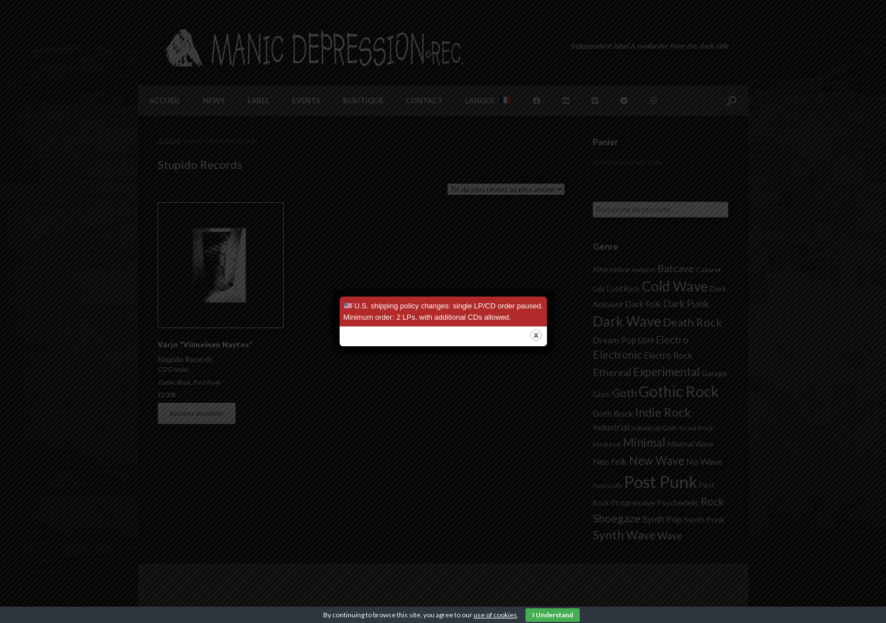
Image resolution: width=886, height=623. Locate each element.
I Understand (552, 615)
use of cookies (495, 615)
